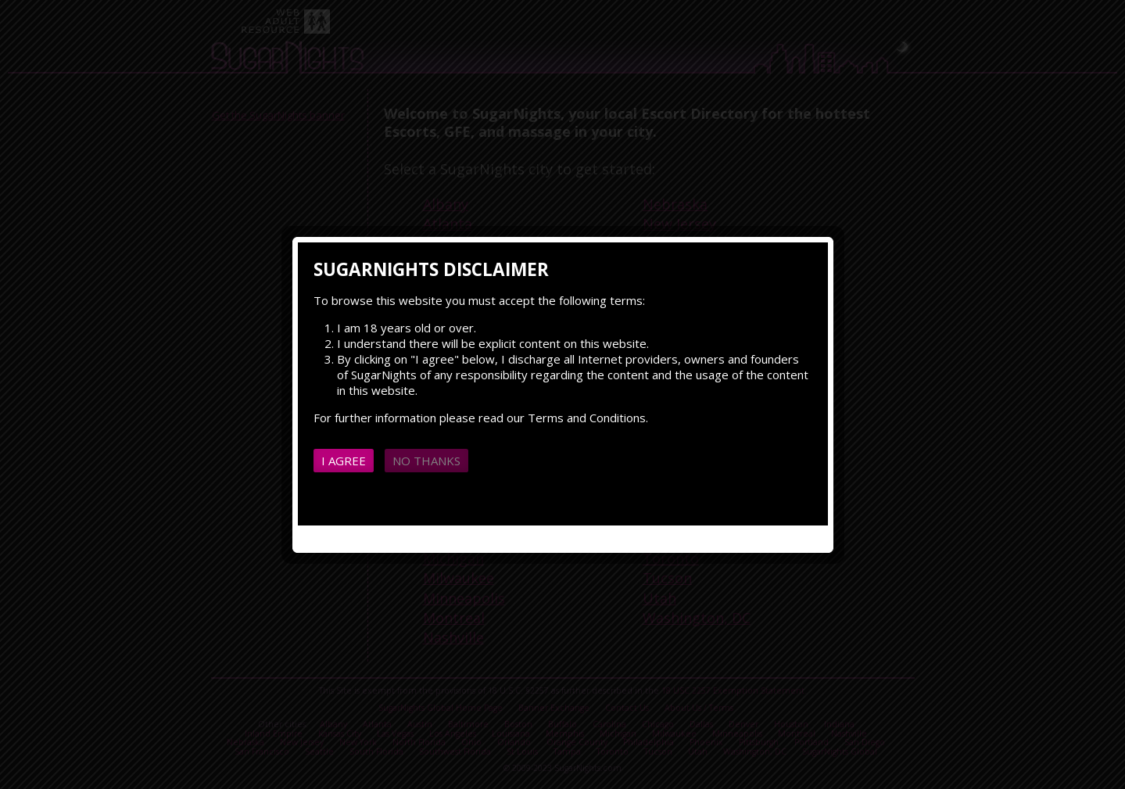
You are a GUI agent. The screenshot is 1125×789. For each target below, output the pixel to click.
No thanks (426, 460)
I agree (343, 460)
